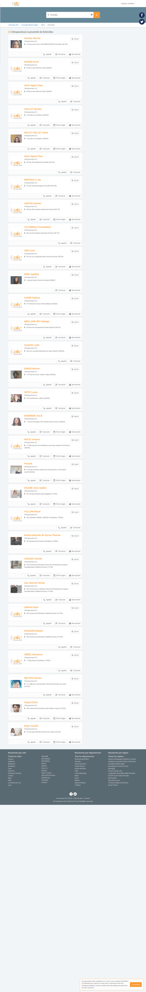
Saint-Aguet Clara (40, 98)
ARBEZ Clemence (40, 816)
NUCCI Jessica (38, 547)
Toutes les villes (14, 943)
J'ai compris (135, 984)
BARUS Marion (38, 457)
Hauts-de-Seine (80, 956)
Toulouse (44, 967)
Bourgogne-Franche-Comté (118, 953)
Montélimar (45, 948)
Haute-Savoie (80, 953)
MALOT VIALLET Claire (43, 158)
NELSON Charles (39, 846)
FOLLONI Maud (39, 637)
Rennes (44, 958)
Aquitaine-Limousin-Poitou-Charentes (122, 949)
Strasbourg (45, 965)
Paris (77, 965)
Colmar (10, 963)
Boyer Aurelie (38, 906)
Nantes (44, 953)
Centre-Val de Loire (115, 958)
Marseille (44, 943)
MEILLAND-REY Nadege (43, 397)
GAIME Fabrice (38, 367)
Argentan (11, 949)
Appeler (47, 61)
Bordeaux (11, 953)
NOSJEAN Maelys (40, 786)
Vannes (44, 969)
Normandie (112, 965)
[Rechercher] (96, 15)
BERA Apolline (38, 337)
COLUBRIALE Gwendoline (44, 277)
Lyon (10, 972)
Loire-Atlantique (80, 960)
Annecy (10, 946)
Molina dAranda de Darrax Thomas (49, 667)
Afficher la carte (112, 64)
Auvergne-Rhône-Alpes (116, 951)
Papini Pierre (37, 876)
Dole (9, 967)
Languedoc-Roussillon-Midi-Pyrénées (121, 960)
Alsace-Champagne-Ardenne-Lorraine (122, 946)
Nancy (43, 951)
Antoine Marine (39, 38)
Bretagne (111, 956)
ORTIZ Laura (37, 487)
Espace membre (127, 3)
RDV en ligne (59, 91)
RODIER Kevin (38, 68)
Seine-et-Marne (80, 970)
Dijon (10, 965)
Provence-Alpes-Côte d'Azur (118, 970)
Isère (76, 958)
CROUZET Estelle (39, 697)
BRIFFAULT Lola (39, 217)
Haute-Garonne (80, 951)
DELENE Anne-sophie (42, 607)
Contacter (60, 61)
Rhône (77, 967)
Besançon (11, 951)
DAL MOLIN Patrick (41, 727)
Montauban (45, 946)
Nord (76, 963)
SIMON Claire (38, 757)
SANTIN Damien (39, 247)
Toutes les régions (116, 943)
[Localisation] (69, 15)
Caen (10, 956)
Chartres (11, 958)
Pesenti (35, 577)
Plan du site (78, 985)
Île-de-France (113, 972)
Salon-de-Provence (48, 962)
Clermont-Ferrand (14, 960)
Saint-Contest (46, 960)
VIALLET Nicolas (39, 128)
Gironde (78, 949)
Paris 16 (44, 955)
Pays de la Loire (114, 967)
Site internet (74, 61)
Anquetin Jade (38, 427)
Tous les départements (84, 943)
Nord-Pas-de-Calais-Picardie (118, 963)
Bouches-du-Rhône (82, 946)
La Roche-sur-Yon (14, 970)
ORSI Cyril (36, 307)
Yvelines (78, 972)
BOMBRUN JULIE (40, 517)
